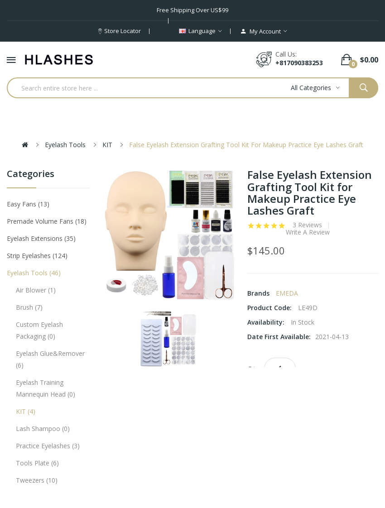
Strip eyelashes (37, 255)
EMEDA (287, 293)
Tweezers (37, 480)
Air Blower (36, 290)
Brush (29, 307)
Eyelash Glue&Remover (50, 359)
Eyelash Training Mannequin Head (45, 388)
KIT (107, 144)
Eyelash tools (65, 144)
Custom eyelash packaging (39, 330)
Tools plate (37, 463)
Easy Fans (28, 204)
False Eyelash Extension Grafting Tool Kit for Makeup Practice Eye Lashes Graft (246, 144)
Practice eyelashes (48, 445)
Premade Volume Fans (47, 221)
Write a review (308, 232)
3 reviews (307, 225)
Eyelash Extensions (41, 238)
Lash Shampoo (43, 428)
